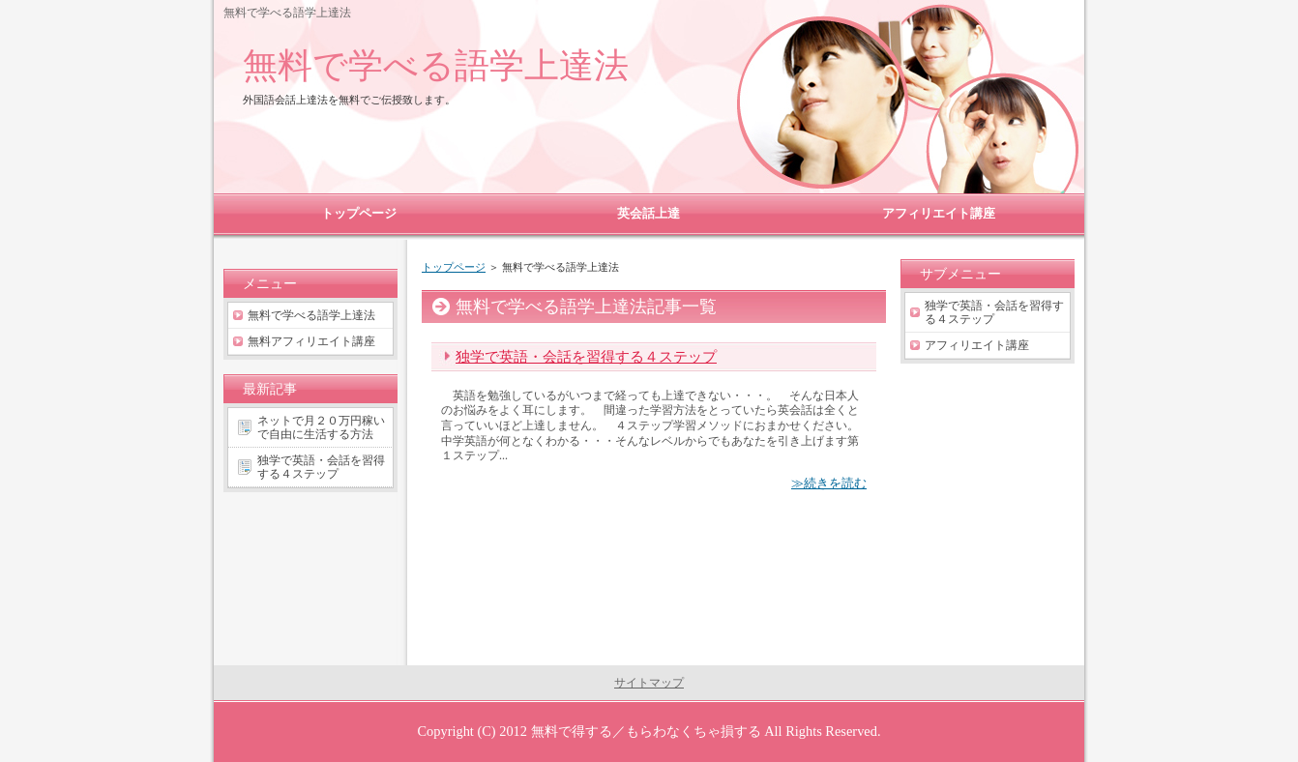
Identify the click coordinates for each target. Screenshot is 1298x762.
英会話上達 (648, 213)
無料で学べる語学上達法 (436, 65)
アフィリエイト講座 (977, 345)
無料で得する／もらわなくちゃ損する (646, 731)
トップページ (454, 267)
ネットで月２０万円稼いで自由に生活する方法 (321, 427)
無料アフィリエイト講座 (311, 341)
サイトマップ (649, 682)
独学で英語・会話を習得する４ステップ (586, 356)
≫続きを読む (829, 483)
